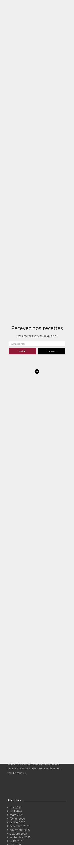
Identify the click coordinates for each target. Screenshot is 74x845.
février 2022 (17, 730)
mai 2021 (16, 745)
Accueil (14, 817)
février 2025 (17, 641)
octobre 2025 (18, 615)
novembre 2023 (20, 693)
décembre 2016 (20, 794)
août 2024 (16, 663)
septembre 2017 (20, 786)
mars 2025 (16, 637)
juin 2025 (15, 626)
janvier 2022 (17, 734)
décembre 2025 (20, 607)
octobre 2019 (18, 753)
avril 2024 (16, 678)
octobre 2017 (18, 783)
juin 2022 (15, 723)
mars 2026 (16, 596)
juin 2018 (15, 760)
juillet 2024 (16, 667)
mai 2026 (16, 589)
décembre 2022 (20, 715)
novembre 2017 (20, 779)
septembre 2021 (20, 742)
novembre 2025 (20, 611)
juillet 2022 (16, 719)
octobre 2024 (18, 656)
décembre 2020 (20, 749)
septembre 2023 (20, 697)
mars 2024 (16, 682)
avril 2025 (16, 633)
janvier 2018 (17, 771)
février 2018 (17, 768)
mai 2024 (16, 674)
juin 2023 (15, 704)
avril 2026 (16, 592)
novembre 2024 (20, 652)
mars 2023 (16, 708)
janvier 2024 (17, 689)
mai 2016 (16, 798)
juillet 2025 (16, 622)
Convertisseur (18, 828)
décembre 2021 (20, 738)
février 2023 (17, 712)
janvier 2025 (17, 645)
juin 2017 (15, 790)
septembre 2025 (20, 618)
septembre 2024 (20, 659)
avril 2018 (16, 764)
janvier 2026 (17, 603)
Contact (15, 821)
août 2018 (16, 757)
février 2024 (17, 686)
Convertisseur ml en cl (25, 836)
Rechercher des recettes (25, 825)
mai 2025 (16, 630)
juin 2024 (15, 671)
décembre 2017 (20, 775)
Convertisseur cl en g (24, 832)
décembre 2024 (20, 648)
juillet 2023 (16, 701)
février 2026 (17, 600)
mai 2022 (16, 727)
